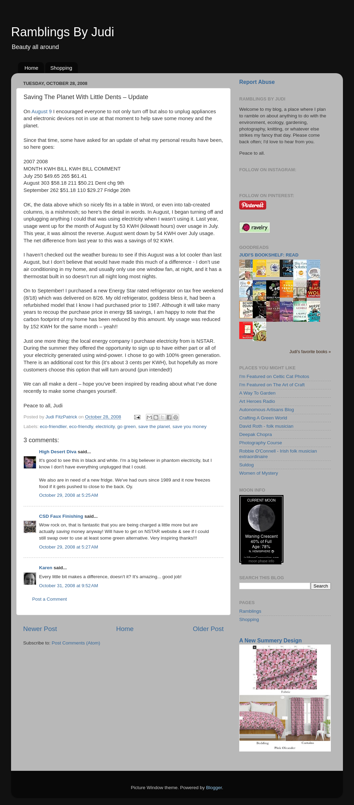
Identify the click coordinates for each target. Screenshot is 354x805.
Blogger (214, 787)
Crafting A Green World (263, 417)
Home (31, 68)
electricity (104, 426)
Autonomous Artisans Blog (266, 409)
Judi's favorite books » (310, 351)
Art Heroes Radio (257, 401)
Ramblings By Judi (62, 32)
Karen (45, 567)
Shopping (61, 68)
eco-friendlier (53, 426)
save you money (189, 426)
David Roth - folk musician (266, 426)
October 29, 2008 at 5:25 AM (68, 495)
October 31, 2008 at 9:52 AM (68, 585)
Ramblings (250, 611)
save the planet (154, 426)
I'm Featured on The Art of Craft (272, 384)
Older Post (208, 628)
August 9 (41, 111)
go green (126, 426)
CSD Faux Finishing (61, 516)
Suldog (246, 464)
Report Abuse (257, 82)
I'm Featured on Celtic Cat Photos (274, 376)
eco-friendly (81, 426)
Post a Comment (49, 599)
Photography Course (260, 442)
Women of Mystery (258, 473)
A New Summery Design (270, 640)
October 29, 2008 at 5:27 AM (68, 547)
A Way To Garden (257, 393)
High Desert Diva (57, 451)
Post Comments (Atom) (76, 643)
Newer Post (40, 628)
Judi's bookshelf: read (268, 255)
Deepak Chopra (255, 434)
